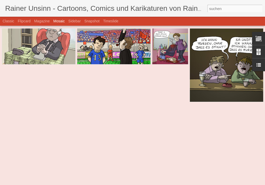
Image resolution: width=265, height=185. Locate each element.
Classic (8, 21)
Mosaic (59, 21)
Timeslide (110, 21)
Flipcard (24, 21)
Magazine (42, 21)
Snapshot (92, 21)
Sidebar (74, 21)
